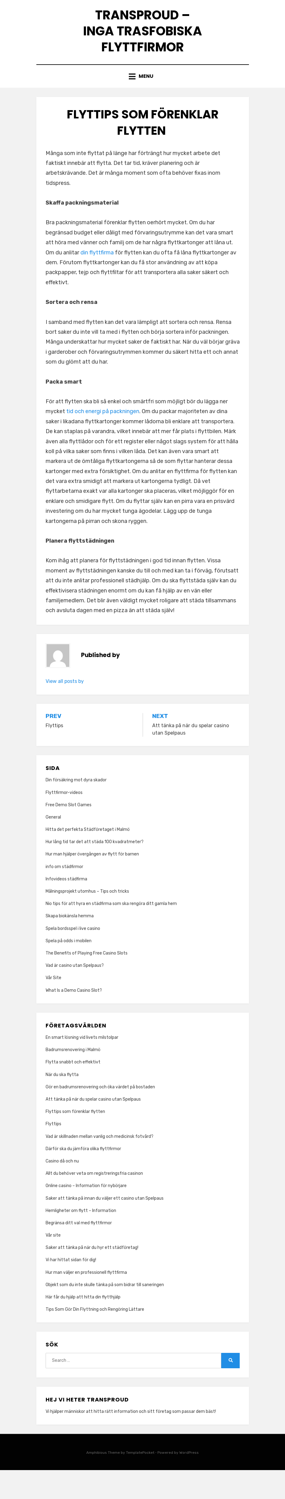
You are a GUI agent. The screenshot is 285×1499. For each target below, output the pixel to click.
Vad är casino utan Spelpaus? (75, 994)
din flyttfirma (97, 281)
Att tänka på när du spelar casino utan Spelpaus (93, 1128)
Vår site (53, 1264)
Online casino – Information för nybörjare (86, 1215)
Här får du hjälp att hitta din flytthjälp (83, 1326)
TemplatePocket (140, 1482)
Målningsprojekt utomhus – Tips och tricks (87, 920)
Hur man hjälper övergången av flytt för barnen (92, 883)
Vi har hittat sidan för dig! (71, 1289)
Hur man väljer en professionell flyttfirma (86, 1301)
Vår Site (53, 1007)
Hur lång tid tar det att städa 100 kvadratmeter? (95, 871)
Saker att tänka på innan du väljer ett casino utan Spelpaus (105, 1227)
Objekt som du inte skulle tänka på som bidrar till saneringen (105, 1313)
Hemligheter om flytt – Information (81, 1239)
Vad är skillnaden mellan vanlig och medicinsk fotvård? (100, 1165)
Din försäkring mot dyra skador (76, 809)
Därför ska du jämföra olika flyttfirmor (84, 1177)
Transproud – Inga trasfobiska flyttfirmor (142, 44)
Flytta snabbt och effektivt (73, 1091)
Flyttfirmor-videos (64, 821)
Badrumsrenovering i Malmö (73, 1079)
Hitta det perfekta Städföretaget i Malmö (88, 858)
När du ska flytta (62, 1103)
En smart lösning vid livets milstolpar (82, 1066)
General (53, 846)
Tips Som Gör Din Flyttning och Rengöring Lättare (95, 1338)
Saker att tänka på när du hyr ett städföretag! (92, 1276)
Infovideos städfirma (66, 908)
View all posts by (65, 710)
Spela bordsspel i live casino (73, 957)
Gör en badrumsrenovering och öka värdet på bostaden (100, 1115)
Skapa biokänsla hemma (70, 945)
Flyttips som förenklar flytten (76, 1140)
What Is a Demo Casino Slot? (74, 1019)
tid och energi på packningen (102, 440)
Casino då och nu (62, 1190)
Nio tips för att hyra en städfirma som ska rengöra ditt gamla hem (111, 932)
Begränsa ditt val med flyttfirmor (79, 1251)
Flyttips (54, 1153)
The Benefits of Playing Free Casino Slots (87, 982)
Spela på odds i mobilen (69, 969)
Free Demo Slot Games (69, 833)
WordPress (189, 1482)
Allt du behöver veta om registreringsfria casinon (94, 1202)
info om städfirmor (64, 895)
